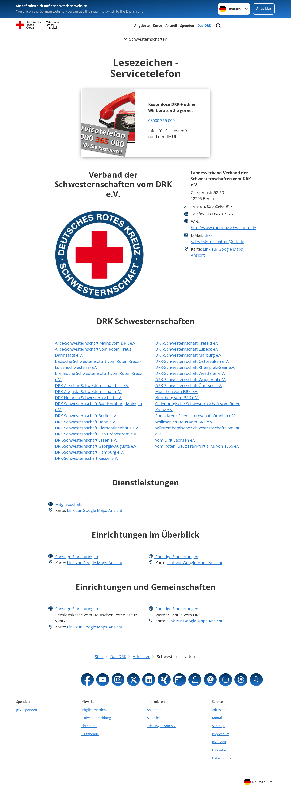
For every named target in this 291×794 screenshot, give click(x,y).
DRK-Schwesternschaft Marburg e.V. (188, 355)
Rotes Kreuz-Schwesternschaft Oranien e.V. (195, 416)
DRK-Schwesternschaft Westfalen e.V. (190, 373)
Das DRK (204, 25)
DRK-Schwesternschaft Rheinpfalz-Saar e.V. (195, 367)
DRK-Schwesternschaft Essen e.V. (86, 440)
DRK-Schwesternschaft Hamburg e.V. (89, 452)
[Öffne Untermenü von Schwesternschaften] (145, 39)
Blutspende (90, 734)
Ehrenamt (89, 726)
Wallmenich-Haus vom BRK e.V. (184, 422)
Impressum (220, 734)
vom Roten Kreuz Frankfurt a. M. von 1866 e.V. (198, 446)
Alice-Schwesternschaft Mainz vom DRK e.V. (95, 343)
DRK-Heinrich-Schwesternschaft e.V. (88, 397)
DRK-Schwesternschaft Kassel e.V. (86, 458)
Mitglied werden (93, 710)
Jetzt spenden (26, 710)
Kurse (157, 25)
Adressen (219, 710)
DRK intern (220, 750)
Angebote (142, 25)
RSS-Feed (219, 742)
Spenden (187, 25)
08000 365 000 (161, 120)
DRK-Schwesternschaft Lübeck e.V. (187, 349)
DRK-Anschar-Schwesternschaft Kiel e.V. (92, 385)
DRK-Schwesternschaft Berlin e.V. (86, 416)
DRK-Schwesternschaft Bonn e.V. (85, 422)
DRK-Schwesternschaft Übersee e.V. (188, 385)
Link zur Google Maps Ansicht (94, 510)
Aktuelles (153, 718)
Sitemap (218, 726)
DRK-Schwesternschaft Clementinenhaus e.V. (97, 428)
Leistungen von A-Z (161, 726)
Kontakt (218, 718)
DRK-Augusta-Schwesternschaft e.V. (88, 391)
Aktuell (171, 25)
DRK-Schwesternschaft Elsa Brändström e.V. (96, 434)
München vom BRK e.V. (176, 391)
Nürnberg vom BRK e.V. (177, 397)
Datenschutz (221, 758)
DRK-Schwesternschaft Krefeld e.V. (187, 343)
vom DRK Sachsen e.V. (176, 440)
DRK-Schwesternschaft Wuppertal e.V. (190, 379)
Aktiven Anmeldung (96, 718)
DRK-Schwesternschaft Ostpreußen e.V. (192, 361)
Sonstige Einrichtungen (76, 556)
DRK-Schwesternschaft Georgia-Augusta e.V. (96, 446)
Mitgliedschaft (68, 504)
